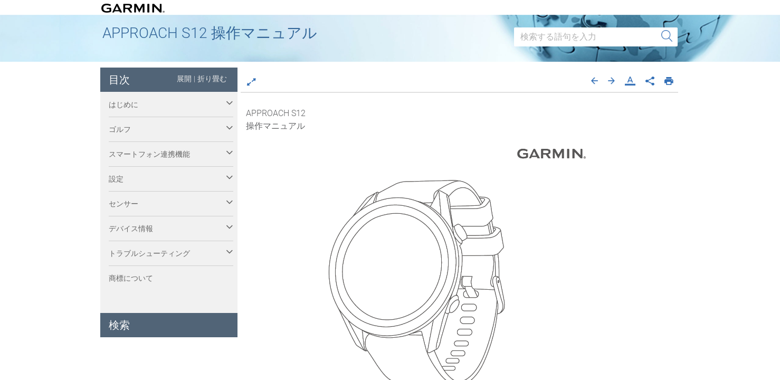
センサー (123, 204)
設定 (116, 179)
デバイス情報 (131, 228)
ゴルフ (120, 129)
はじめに (123, 104)
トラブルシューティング (149, 253)
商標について (131, 278)
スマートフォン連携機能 (149, 154)
